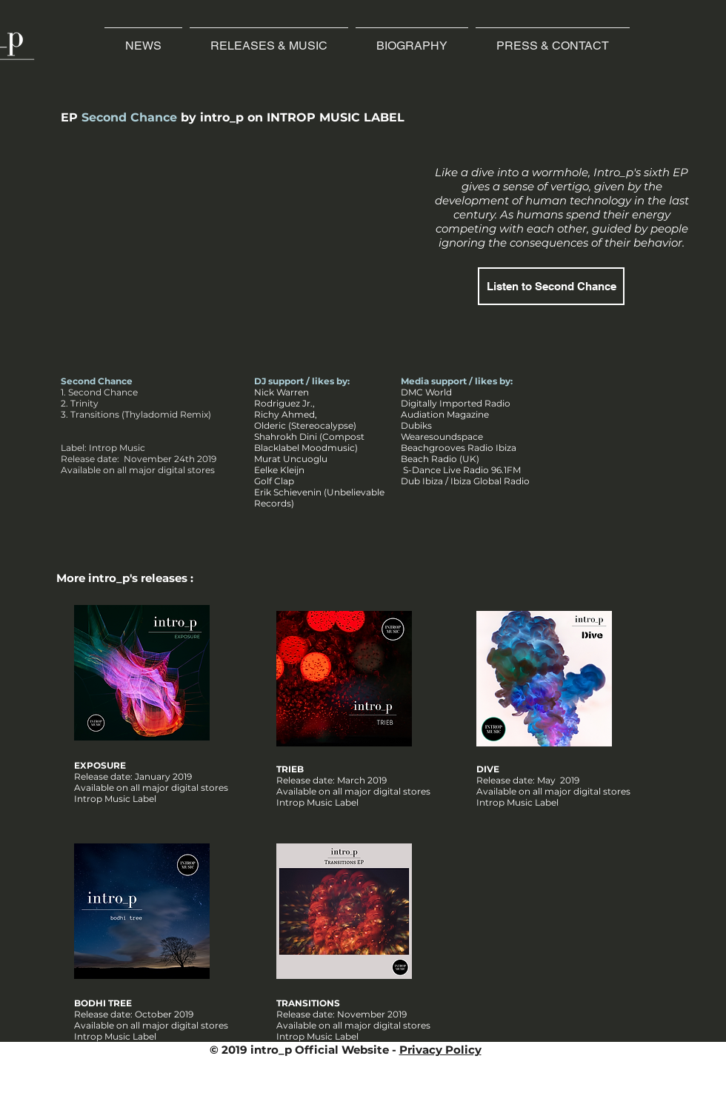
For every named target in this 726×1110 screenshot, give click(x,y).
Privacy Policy (440, 1050)
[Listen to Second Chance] (551, 286)
